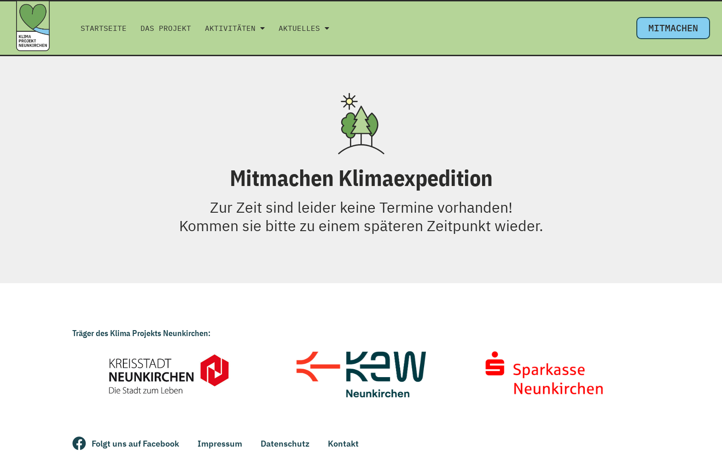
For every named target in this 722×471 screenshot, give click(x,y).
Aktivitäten (235, 28)
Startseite (104, 28)
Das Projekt (165, 28)
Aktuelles (304, 28)
